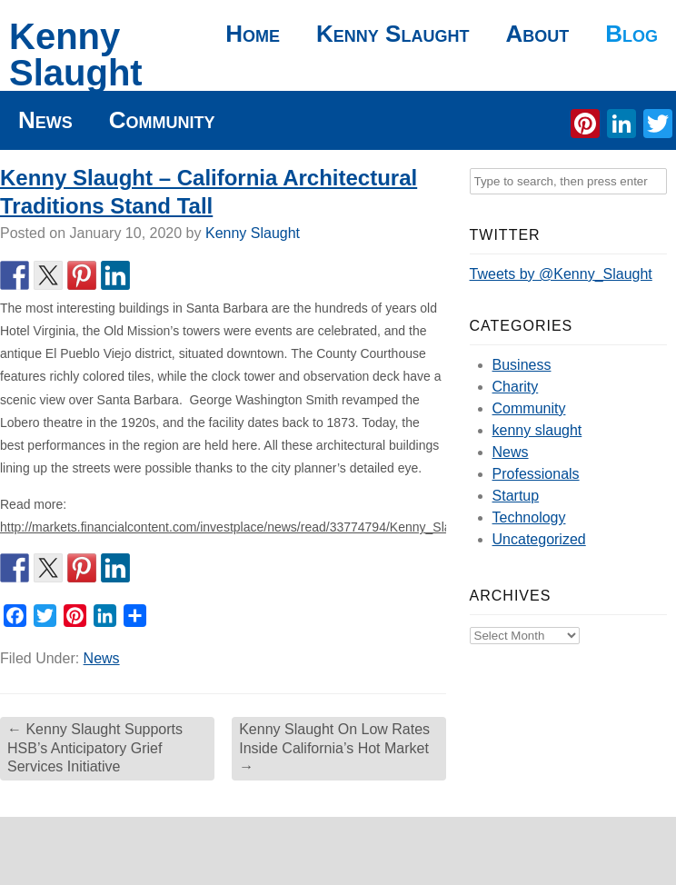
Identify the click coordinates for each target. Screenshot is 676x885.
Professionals (536, 474)
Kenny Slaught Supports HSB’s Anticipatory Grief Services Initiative (95, 748)
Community (162, 120)
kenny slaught (537, 430)
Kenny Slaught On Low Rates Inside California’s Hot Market (334, 748)
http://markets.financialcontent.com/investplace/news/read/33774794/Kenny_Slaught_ (241, 527)
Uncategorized (539, 539)
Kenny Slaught (76, 54)
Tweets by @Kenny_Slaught (561, 274)
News (45, 120)
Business (522, 365)
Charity (515, 386)
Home (252, 33)
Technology (529, 517)
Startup (516, 495)
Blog (631, 33)
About (537, 33)
